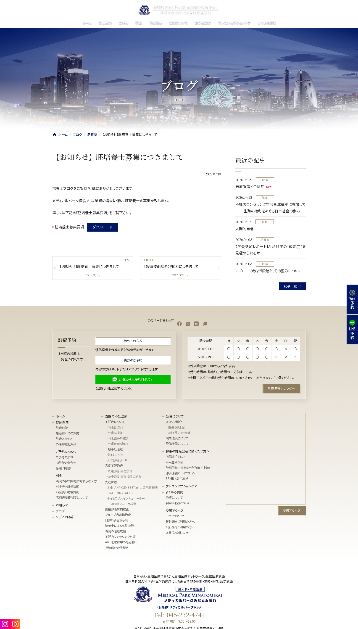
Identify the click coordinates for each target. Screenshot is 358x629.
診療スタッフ (64, 439)
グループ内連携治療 (118, 515)
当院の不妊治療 (116, 416)
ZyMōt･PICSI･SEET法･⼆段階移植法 (132, 487)
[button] (292, 286)
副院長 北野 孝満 (179, 433)
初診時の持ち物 (66, 463)
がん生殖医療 (174, 462)
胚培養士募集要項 (69, 227)
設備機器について (177, 443)
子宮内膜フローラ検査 (121, 504)
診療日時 (62, 428)
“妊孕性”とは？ (175, 457)
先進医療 (111, 482)
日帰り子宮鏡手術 (116, 520)
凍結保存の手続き (116, 548)
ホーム (60, 416)
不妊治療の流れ (117, 443)
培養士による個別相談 (119, 526)
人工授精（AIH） (117, 460)
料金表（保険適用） (67, 487)
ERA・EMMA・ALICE (120, 493)
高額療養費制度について (72, 497)
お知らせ (62, 505)
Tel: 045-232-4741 (179, 614)
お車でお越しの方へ (178, 532)
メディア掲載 (64, 517)
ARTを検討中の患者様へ (121, 542)
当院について (175, 416)
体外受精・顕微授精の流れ (124, 476)
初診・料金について (178, 503)
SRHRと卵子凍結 (177, 478)
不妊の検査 (114, 433)
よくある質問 (174, 492)
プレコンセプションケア (181, 486)
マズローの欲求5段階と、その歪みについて (268, 270)
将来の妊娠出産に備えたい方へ (188, 451)
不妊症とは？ (115, 427)
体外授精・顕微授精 (119, 471)
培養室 (265, 240)
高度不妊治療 (114, 465)
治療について (174, 497)
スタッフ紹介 (174, 422)
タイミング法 (115, 454)
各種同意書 (63, 468)
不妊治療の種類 (117, 438)
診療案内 (62, 422)
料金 (59, 475)
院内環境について (177, 438)
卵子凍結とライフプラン (181, 473)
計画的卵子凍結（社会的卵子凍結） (188, 467)
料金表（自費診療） (67, 492)
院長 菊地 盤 (176, 427)
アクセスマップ (175, 516)
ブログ (60, 511)
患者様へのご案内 (67, 433)
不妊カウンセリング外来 (120, 537)
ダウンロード (102, 227)
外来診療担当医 (66, 444)
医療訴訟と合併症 (249, 186)
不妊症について (115, 422)
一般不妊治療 (114, 449)
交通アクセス (175, 510)
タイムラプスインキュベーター (126, 498)
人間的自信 (244, 228)
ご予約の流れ (64, 457)
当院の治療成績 (115, 531)
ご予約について (66, 451)
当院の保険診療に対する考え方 (76, 481)
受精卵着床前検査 (117, 509)
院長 (265, 180)
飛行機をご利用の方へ (180, 527)
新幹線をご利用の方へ (180, 521)
